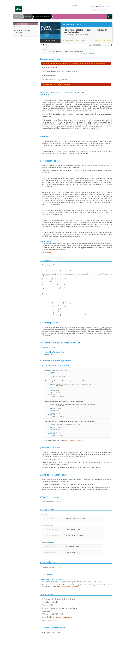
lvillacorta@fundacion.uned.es (63, 617)
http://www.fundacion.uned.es (51, 620)
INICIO (18, 17)
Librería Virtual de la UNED (76, 440)
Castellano (75, 5)
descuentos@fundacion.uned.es (68, 587)
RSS (94, 6)
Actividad (28, 17)
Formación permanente (42, 17)
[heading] (76, 32)
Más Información (47, 253)
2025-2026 (19, 33)
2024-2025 (19, 35)
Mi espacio (17, 27)
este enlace (97, 582)
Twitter (108, 6)
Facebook (101, 6)
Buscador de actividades (22, 30)
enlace (69, 85)
